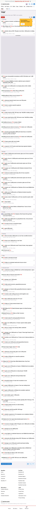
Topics (20, 508)
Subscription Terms (22, 495)
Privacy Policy (21, 489)
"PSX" (2, 8)
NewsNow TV (3, 480)
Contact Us (3, 476)
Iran (24, 6)
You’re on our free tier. (17, 1)
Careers (2, 493)
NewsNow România (22, 478)
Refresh (26, 508)
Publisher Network (4, 489)
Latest (3, 17)
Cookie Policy (21, 491)
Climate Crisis (29, 6)
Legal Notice (20, 493)
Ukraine (21, 6)
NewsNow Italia (21, 480)
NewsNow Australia (22, 484)
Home (2, 6)
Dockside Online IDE (5, 495)
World (14, 6)
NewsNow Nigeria (21, 476)
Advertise (3, 491)
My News (15, 508)
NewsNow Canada (22, 482)
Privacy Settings (21, 497)
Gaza (17, 6)
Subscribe (3, 478)
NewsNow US (21, 474)
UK (11, 6)
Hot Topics (7, 6)
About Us (3, 474)
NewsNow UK (21, 472)
